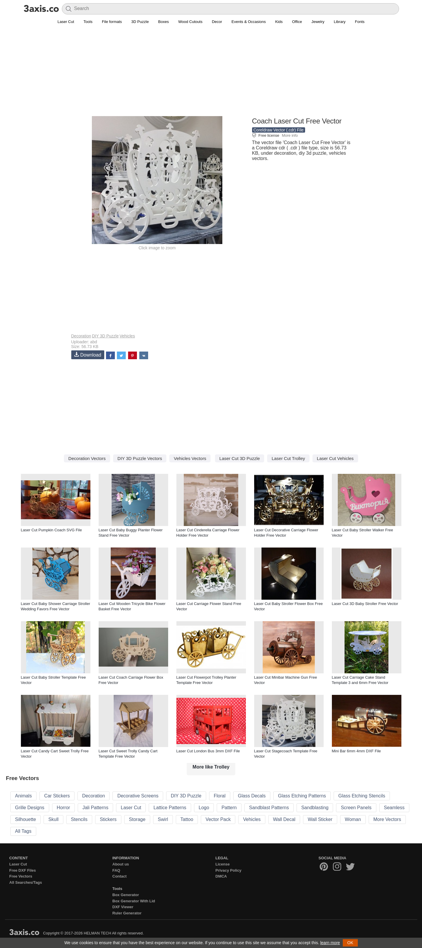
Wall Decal (284, 819)
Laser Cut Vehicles (335, 458)
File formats (112, 21)
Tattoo (187, 819)
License (223, 864)
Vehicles (127, 336)
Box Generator (125, 895)
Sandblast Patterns (269, 807)
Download (87, 354)
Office (297, 21)
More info (290, 135)
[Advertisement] (211, 74)
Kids (278, 21)
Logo (204, 807)
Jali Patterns (95, 807)
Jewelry (317, 21)
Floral (220, 795)
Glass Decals (252, 795)
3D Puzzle (140, 21)
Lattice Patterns (169, 807)
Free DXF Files (22, 870)
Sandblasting (315, 807)
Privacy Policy (228, 870)
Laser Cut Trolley (288, 458)
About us (120, 864)
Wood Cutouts (190, 21)
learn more (330, 942)
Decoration (81, 336)
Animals (23, 795)
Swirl (163, 819)
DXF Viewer (122, 907)
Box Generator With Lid (133, 901)
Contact (119, 876)
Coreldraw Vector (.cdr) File (279, 130)
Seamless (394, 807)
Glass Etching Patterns (302, 795)
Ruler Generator (127, 913)
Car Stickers (57, 795)
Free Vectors (20, 876)
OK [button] (350, 942)
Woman (353, 819)
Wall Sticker (320, 819)
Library (340, 21)
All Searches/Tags (25, 882)
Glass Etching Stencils (361, 795)
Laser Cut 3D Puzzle (239, 458)
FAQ (116, 870)
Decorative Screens (137, 795)
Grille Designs (29, 807)
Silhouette (25, 819)
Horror (63, 807)
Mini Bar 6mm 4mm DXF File (356, 751)
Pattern (229, 807)
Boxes (163, 21)
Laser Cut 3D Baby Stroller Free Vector (365, 603)
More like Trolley (211, 766)
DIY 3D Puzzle (105, 336)
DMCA (221, 876)
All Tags (23, 831)
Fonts (360, 21)
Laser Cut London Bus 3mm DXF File (208, 751)
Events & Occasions (248, 21)
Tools (88, 21)
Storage (137, 819)
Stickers (108, 819)
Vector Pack (218, 819)
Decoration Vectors (87, 458)
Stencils (79, 819)
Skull (53, 819)
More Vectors (387, 819)
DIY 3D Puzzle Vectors (140, 458)
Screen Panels (356, 807)
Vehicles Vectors (190, 458)
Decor (217, 21)
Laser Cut (65, 21)
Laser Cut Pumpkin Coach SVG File (51, 530)
